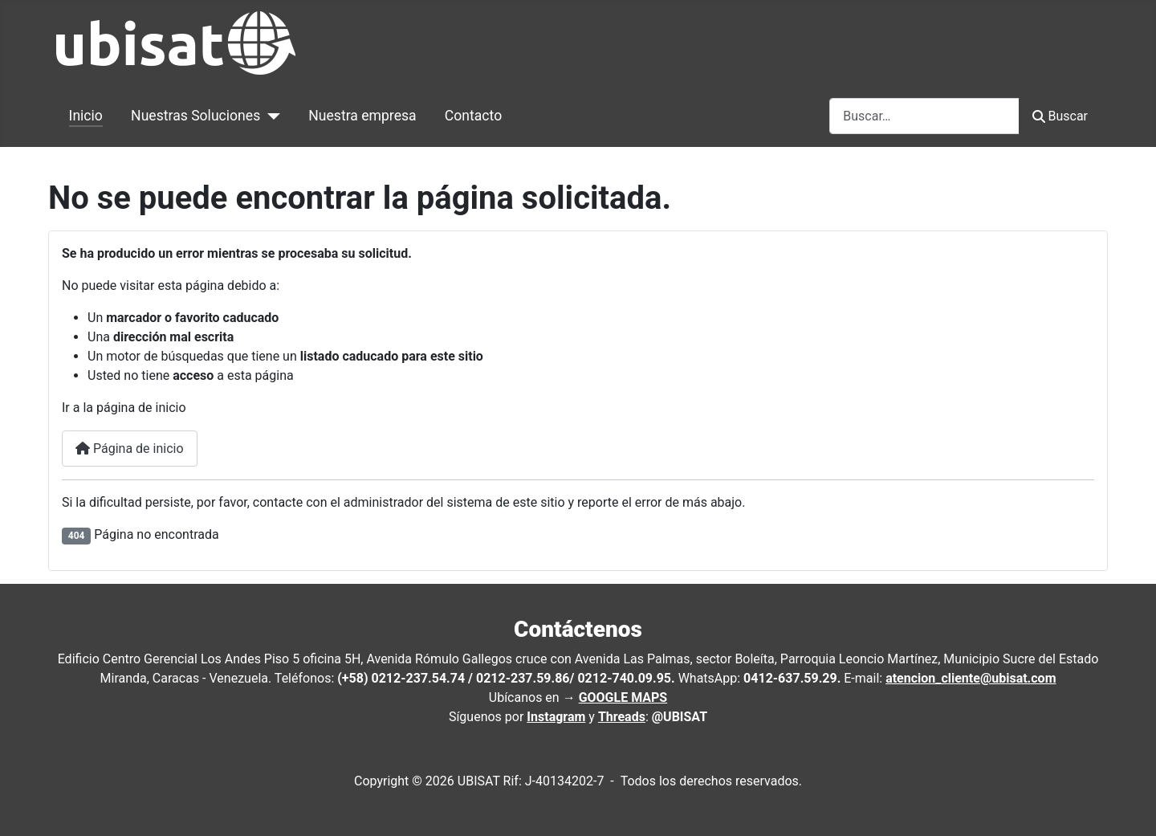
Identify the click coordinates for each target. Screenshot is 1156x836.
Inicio (86, 116)
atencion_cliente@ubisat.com (970, 678)
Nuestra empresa (362, 116)
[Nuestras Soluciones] (270, 115)
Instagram (556, 716)
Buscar (1060, 116)
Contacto (473, 116)
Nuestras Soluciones (195, 116)
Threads (621, 716)
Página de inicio (129, 448)
